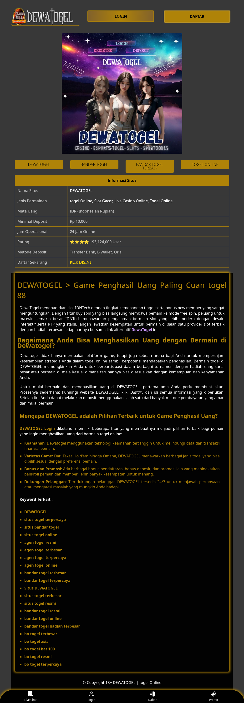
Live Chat (30, 696)
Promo (213, 696)
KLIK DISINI (80, 262)
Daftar (152, 696)
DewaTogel (142, 329)
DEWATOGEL (81, 190)
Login (91, 696)
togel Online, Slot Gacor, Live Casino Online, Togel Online (121, 200)
